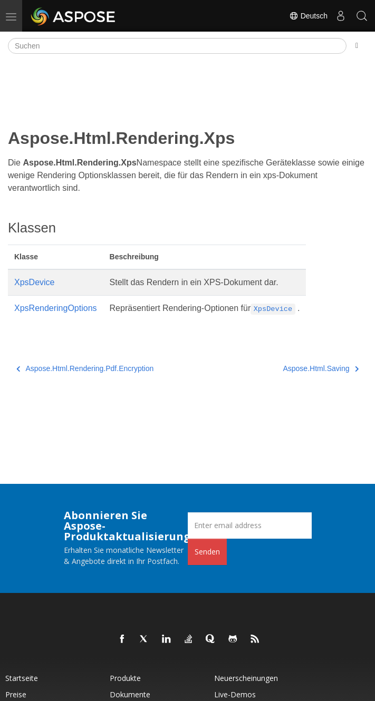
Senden (207, 552)
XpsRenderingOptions (55, 308)
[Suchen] (177, 46)
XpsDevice (34, 282)
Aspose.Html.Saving (321, 368)
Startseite (21, 678)
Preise (15, 694)
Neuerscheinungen (246, 678)
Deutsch (308, 16)
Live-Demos (235, 694)
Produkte (125, 678)
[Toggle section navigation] (357, 46)
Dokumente (130, 694)
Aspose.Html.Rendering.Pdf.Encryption (84, 368)
